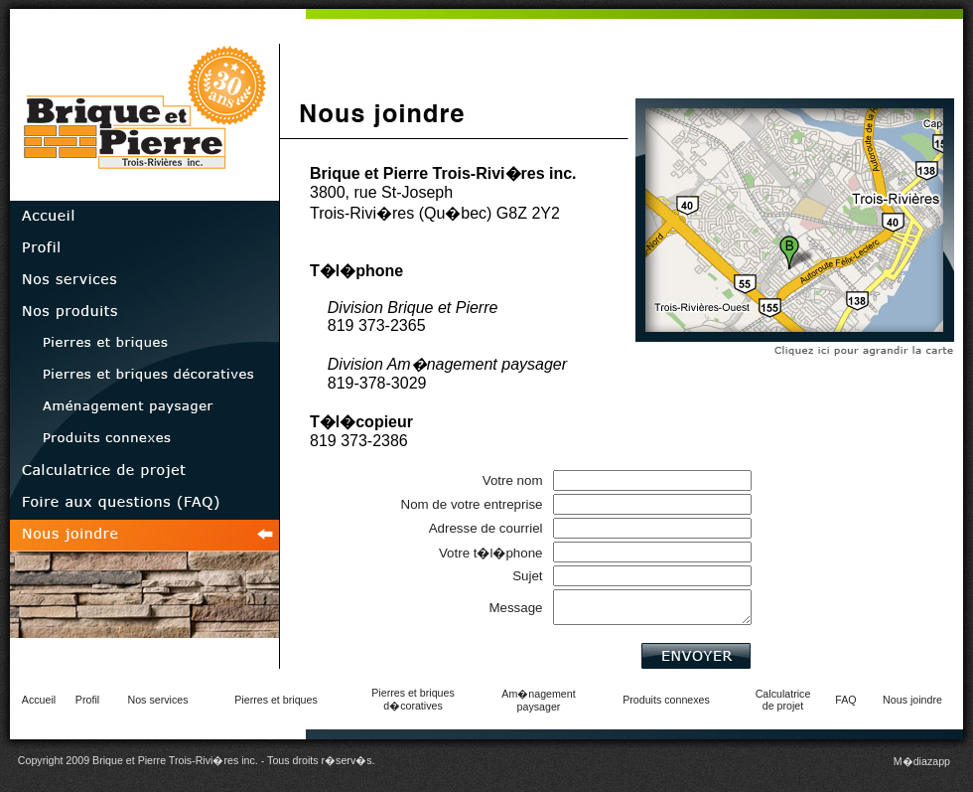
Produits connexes (666, 700)
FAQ (845, 700)
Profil (87, 700)
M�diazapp (922, 761)
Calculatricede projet (783, 700)
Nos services (158, 700)
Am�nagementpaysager (538, 700)
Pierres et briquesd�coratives (413, 699)
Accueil (39, 700)
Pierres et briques (276, 700)
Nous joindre (912, 700)
